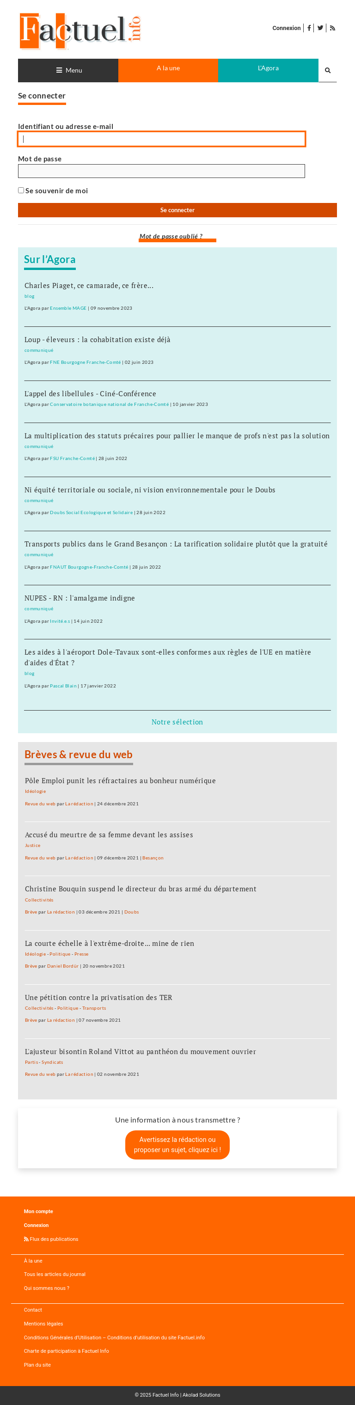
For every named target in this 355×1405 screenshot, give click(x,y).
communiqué (39, 350)
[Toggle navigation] (68, 70)
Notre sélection (177, 721)
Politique (59, 954)
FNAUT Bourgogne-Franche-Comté (89, 567)
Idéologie (35, 791)
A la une (168, 68)
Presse (81, 954)
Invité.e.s (60, 621)
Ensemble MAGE (68, 308)
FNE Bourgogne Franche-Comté (85, 362)
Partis (31, 1062)
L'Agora (268, 68)
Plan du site (37, 1365)
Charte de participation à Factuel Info (66, 1351)
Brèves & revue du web (78, 755)
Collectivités (39, 899)
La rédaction (79, 803)
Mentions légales (43, 1324)
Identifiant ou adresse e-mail (65, 126)
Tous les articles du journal (55, 1274)
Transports (94, 1008)
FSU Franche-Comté (72, 458)
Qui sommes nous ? (46, 1288)
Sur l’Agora (50, 259)
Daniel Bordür (63, 966)
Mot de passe (40, 158)
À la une (33, 1261)
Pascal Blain (63, 685)
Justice (33, 845)
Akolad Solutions (201, 1395)
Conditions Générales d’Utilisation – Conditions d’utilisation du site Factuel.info (114, 1338)
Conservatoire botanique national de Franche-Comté (109, 404)
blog (29, 296)
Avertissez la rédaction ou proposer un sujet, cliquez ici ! (177, 1145)
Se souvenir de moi (53, 190)
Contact (33, 1310)
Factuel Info (166, 1395)
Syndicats (52, 1062)
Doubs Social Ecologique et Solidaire (91, 512)
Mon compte (38, 1212)
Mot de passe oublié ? (171, 236)
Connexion (286, 28)
